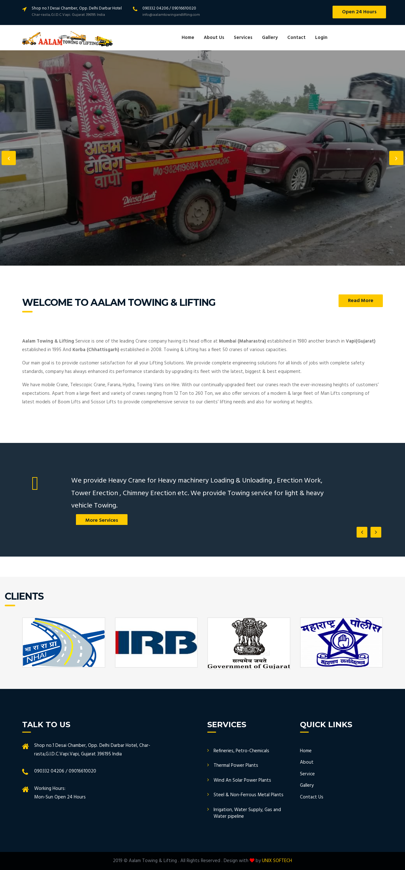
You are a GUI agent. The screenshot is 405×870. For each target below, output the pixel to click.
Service (307, 774)
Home (188, 37)
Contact (296, 37)
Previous (9, 158)
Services (243, 37)
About (307, 762)
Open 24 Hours (359, 12)
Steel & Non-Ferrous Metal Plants (249, 795)
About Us (214, 37)
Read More (360, 301)
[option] (202, 158)
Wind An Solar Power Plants (242, 780)
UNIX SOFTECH (277, 861)
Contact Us (311, 797)
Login (321, 37)
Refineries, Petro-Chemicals (241, 751)
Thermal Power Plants (236, 765)
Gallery (270, 37)
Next (396, 158)
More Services (101, 520)
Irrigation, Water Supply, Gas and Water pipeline (247, 813)
